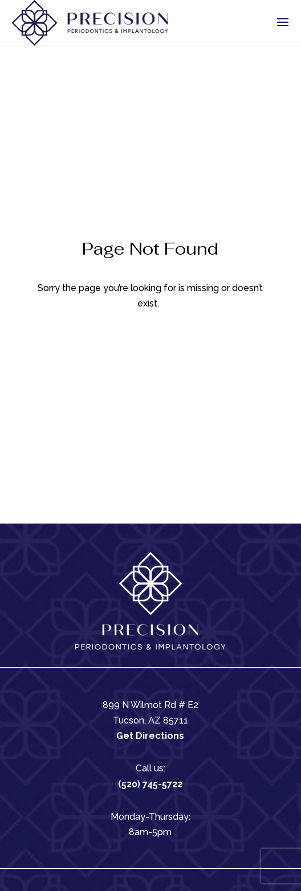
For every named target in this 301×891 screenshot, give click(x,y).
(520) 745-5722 (150, 784)
